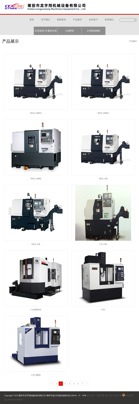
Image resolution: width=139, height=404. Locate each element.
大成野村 (69, 31)
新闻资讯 (61, 19)
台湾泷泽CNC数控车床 (45, 31)
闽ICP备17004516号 (113, 396)
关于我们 (45, 19)
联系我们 (109, 19)
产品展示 (77, 19)
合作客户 (93, 19)
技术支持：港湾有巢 (95, 396)
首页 (32, 19)
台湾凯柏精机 (93, 31)
